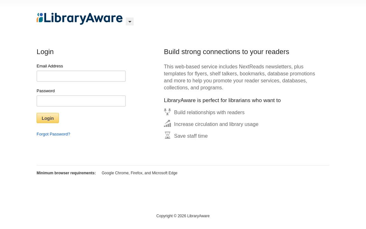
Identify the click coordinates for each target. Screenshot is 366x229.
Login (48, 118)
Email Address (81, 73)
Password (81, 97)
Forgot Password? (53, 134)
